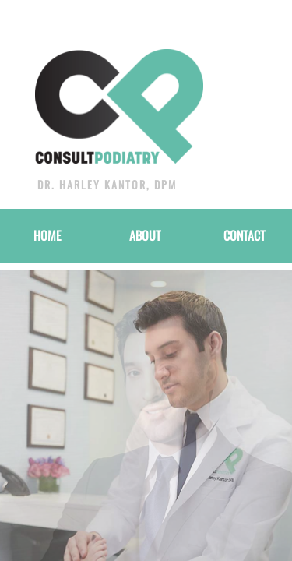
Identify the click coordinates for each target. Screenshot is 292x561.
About (145, 235)
